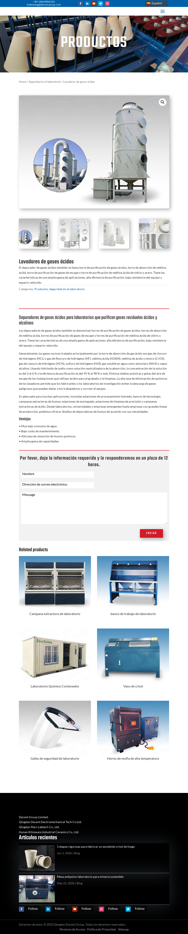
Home (22, 81)
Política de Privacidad (101, 929)
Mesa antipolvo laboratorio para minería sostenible (90, 876)
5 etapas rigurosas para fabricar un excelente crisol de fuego (96, 846)
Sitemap (123, 929)
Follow (33, 908)
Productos (41, 289)
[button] (162, 102)
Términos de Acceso (72, 929)
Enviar (151, 533)
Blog (77, 853)
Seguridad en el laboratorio (45, 81)
